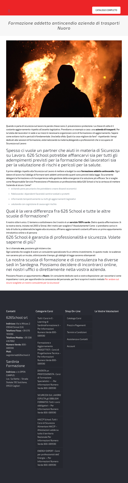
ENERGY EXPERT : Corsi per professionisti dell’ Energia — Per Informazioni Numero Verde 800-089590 (49, 458)
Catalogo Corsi (74, 318)
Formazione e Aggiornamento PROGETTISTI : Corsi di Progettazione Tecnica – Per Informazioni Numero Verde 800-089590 (49, 353)
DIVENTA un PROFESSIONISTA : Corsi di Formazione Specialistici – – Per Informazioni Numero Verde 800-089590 (49, 379)
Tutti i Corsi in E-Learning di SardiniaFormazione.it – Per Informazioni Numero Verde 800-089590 (49, 327)
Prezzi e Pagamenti (76, 325)
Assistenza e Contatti (77, 339)
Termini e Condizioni (77, 332)
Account (71, 346)
